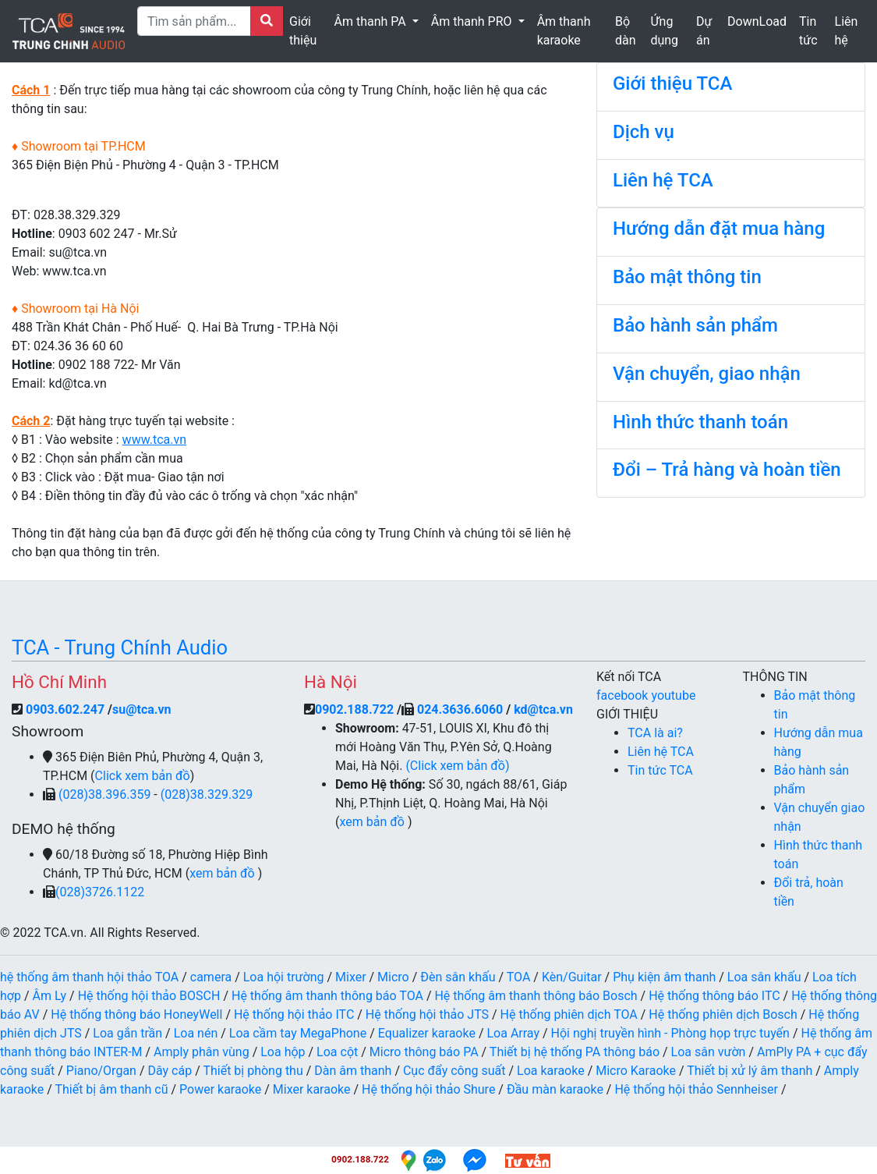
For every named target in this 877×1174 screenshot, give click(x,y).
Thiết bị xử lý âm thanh (749, 1070)
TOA (519, 977)
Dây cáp (169, 1070)
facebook (623, 695)
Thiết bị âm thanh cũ (111, 1089)
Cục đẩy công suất (454, 1070)
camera (211, 977)
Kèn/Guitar (572, 977)
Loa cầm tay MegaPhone (297, 1033)
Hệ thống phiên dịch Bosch (723, 1014)
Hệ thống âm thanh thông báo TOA (327, 995)
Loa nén (196, 1033)
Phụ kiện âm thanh (664, 977)
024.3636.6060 (460, 709)
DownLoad (757, 21)
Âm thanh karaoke (564, 31)
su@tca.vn (142, 709)
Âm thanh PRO (473, 21)
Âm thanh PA (371, 21)
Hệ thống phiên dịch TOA (569, 1014)
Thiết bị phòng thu (252, 1070)
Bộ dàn (625, 31)
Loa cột (337, 1052)
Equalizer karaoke (427, 1033)
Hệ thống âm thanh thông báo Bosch (535, 995)
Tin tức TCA (660, 770)
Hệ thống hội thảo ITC (294, 1014)
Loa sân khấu (764, 977)
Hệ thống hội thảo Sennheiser (695, 1089)
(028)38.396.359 (106, 794)
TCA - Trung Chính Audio (120, 647)
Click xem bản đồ (142, 775)
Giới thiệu (302, 31)
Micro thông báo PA (424, 1052)
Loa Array (512, 1033)
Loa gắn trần (127, 1033)
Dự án (704, 31)
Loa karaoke (551, 1070)
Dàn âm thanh (352, 1070)
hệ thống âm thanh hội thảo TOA (89, 977)
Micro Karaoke (636, 1070)
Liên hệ (846, 31)
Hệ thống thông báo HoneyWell (136, 1014)
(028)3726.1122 (99, 892)
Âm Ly (50, 995)
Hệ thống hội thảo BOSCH (149, 995)
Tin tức (808, 31)
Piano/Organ (101, 1070)
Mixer (350, 977)
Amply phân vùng (201, 1052)
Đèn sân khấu (457, 977)
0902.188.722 (354, 709)
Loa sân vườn (708, 1052)
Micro (393, 977)
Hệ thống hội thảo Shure (428, 1089)
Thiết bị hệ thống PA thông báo (575, 1052)
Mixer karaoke (312, 1089)
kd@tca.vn (543, 709)
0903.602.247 (67, 709)
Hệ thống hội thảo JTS (427, 1014)
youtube (673, 695)
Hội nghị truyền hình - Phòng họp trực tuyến (670, 1033)
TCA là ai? (655, 732)
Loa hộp (282, 1052)
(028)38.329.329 (207, 794)
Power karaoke (220, 1089)
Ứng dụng (664, 31)
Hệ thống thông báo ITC (714, 995)
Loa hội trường (283, 977)
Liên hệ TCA (661, 751)
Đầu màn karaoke (555, 1089)
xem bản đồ (223, 873)
